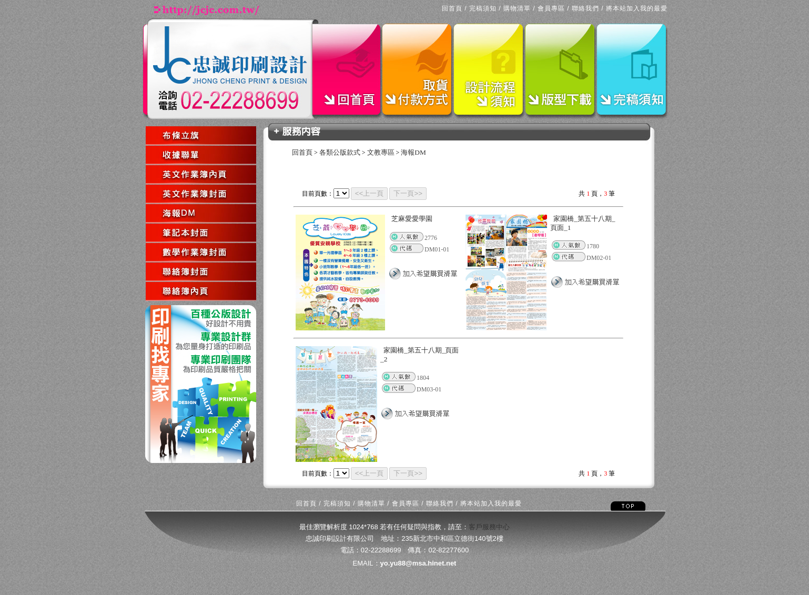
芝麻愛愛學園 (411, 219)
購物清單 (517, 8)
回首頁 (452, 8)
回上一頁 (147, 301)
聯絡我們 (585, 8)
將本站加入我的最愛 (637, 8)
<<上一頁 (369, 193)
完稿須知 (483, 8)
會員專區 (551, 8)
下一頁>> (407, 193)
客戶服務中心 (489, 527)
